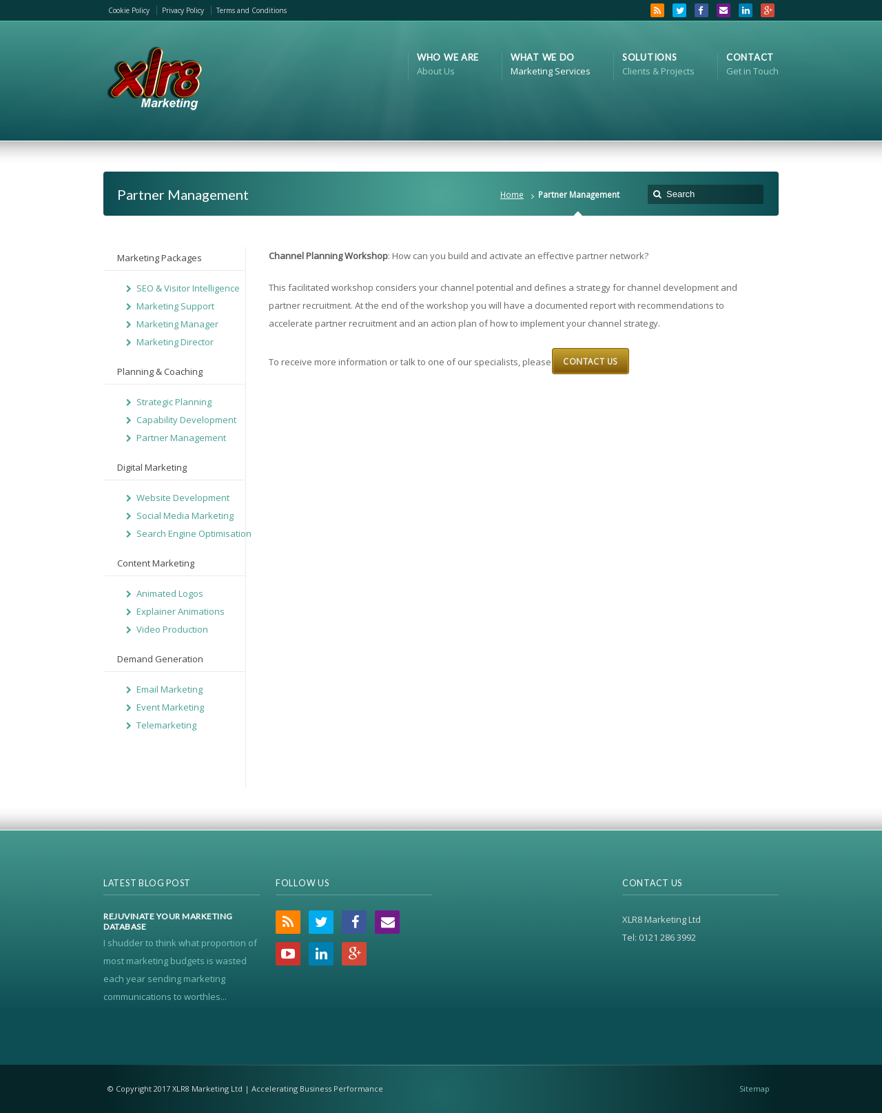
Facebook (701, 10)
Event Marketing (170, 707)
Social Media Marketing (185, 515)
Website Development (182, 497)
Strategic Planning (174, 402)
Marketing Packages (159, 258)
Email (723, 10)
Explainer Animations (180, 611)
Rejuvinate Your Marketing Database (168, 921)
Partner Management (181, 437)
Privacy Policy (183, 10)
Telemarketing (166, 725)
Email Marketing (169, 689)
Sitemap (754, 1088)
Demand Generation (160, 659)
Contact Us (590, 361)
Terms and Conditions (251, 10)
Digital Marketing (152, 467)
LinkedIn (745, 10)
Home (512, 194)
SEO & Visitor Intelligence (188, 288)
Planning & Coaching (160, 371)
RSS (657, 10)
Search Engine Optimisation (194, 533)
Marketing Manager (177, 324)
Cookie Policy (129, 10)
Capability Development (186, 419)
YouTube (288, 954)
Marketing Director (175, 342)
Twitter (679, 10)
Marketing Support (175, 306)
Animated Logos (169, 593)
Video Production (172, 629)
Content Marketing (155, 563)
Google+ (768, 10)
